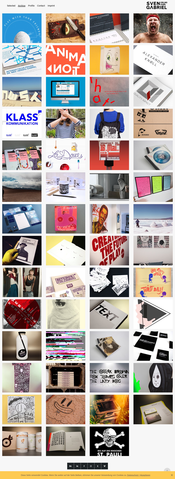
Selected (11, 5)
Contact (41, 5)
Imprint (51, 5)
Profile (31, 5)
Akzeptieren (145, 475)
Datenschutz (133, 475)
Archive (21, 5)
